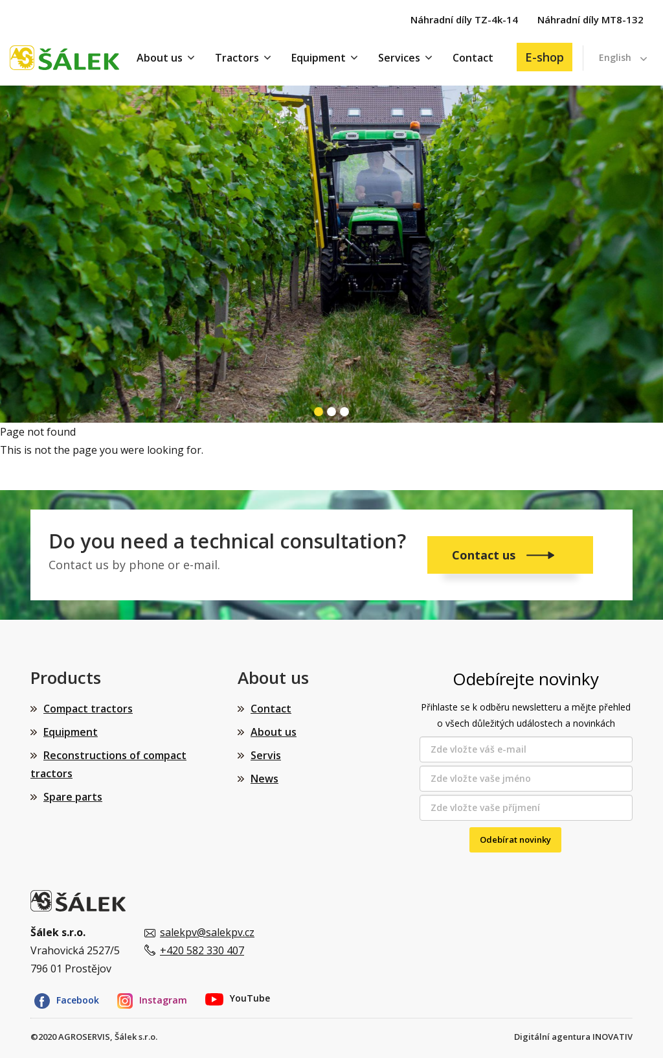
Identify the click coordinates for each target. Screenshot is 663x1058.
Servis (266, 755)
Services (399, 58)
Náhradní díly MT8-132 (590, 19)
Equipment (318, 58)
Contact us (485, 555)
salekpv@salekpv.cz (207, 932)
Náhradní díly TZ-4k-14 (464, 19)
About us (160, 58)
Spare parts (72, 797)
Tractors (237, 58)
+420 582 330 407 (202, 950)
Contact (473, 58)
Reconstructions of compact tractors (108, 764)
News (264, 778)
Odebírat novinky (515, 839)
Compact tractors (88, 708)
